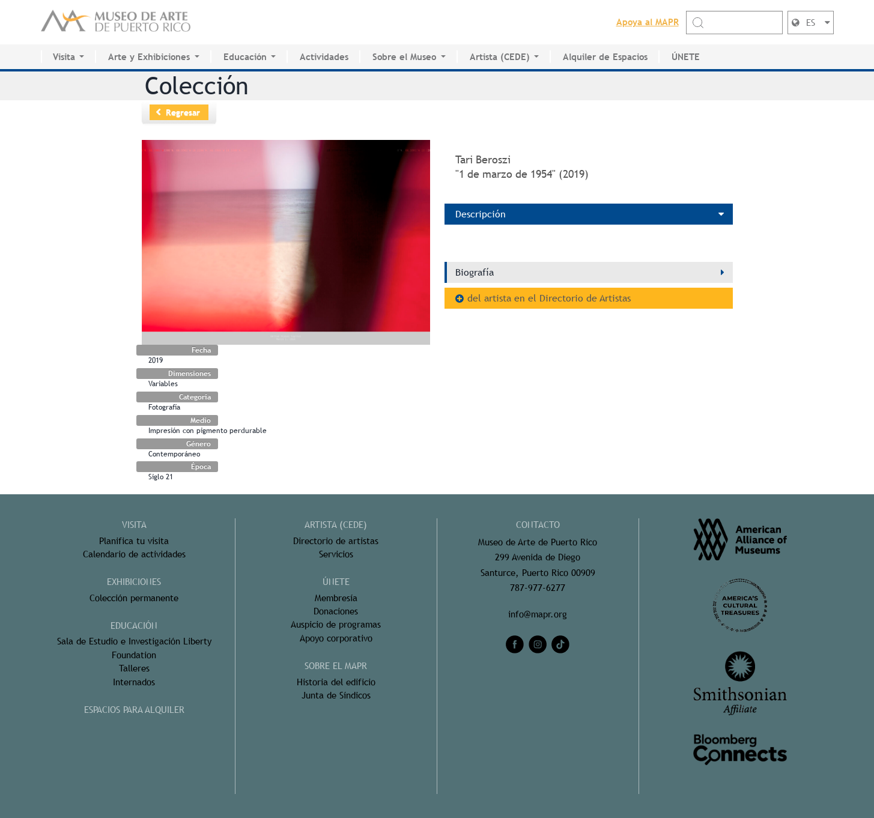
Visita (64, 57)
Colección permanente (134, 598)
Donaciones (336, 611)
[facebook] (515, 644)
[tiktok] (560, 644)
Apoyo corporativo (336, 638)
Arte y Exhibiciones (149, 57)
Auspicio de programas (336, 624)
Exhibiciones (134, 582)
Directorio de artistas (335, 541)
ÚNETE (686, 57)
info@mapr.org (537, 614)
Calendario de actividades (134, 554)
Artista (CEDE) (500, 57)
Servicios (336, 554)
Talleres (134, 668)
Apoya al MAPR (647, 22)
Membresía (336, 598)
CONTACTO (538, 525)
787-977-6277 (537, 588)
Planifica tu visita (134, 541)
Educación (245, 57)
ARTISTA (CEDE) (336, 525)
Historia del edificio (336, 682)
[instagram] (538, 644)
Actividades (324, 57)
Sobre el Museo (404, 57)
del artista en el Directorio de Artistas (549, 298)
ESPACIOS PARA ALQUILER (134, 709)
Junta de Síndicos (336, 695)
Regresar (183, 112)
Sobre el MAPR (336, 666)
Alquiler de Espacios (605, 57)
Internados (134, 682)
